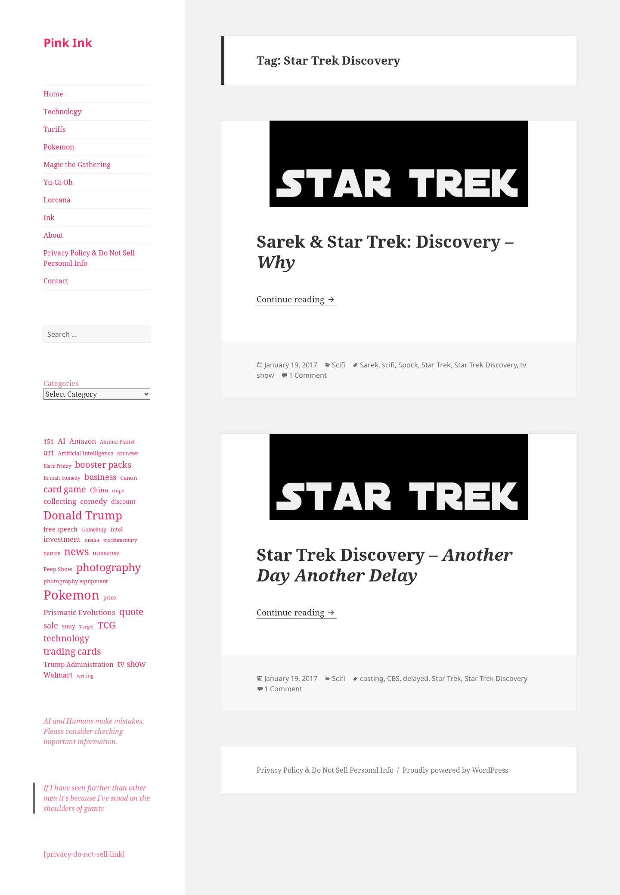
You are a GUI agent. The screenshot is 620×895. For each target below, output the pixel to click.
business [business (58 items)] (100, 476)
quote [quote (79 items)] (131, 611)
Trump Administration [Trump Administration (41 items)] (78, 664)
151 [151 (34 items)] (48, 441)
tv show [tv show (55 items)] (132, 664)
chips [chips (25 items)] (118, 490)
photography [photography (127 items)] (108, 566)
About (53, 235)
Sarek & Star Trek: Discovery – (385, 251)
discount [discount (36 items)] (123, 501)
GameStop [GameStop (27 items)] (93, 529)
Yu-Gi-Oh (58, 182)
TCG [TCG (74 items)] (106, 625)
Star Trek (436, 365)
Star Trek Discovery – (384, 564)
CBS (393, 678)
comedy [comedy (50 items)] (93, 501)
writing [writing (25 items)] (85, 675)
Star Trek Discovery (485, 365)
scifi (388, 365)
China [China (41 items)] (99, 489)
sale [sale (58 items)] (50, 625)
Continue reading (297, 299)
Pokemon (58, 147)
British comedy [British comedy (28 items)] (62, 478)
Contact (55, 281)
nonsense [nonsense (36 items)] (106, 553)
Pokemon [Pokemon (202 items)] (71, 594)
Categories (60, 383)
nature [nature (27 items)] (51, 553)
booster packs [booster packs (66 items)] (103, 464)
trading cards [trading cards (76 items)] (72, 651)
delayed (415, 678)
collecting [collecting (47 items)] (59, 501)
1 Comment (308, 375)
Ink (48, 217)
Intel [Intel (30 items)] (116, 529)
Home (53, 94)
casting (372, 678)
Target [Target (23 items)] (86, 627)
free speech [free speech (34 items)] (60, 529)
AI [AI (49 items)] (61, 441)
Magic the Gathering (77, 164)
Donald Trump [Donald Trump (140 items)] (82, 515)
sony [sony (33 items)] (68, 626)
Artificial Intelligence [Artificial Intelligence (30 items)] (85, 453)
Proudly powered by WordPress (455, 770)
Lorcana (57, 200)
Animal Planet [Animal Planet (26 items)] (117, 441)
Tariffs (54, 129)
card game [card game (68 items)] (64, 489)
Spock (408, 365)
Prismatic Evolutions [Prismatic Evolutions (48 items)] (79, 612)
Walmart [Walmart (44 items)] (58, 675)
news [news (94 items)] (76, 551)
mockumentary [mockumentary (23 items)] (120, 540)
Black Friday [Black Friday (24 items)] (57, 466)
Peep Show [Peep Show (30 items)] (57, 569)
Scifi (338, 365)
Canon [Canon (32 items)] (128, 478)
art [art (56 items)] (48, 452)
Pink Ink (67, 42)
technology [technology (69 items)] (66, 638)
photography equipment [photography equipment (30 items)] (75, 581)
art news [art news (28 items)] (127, 453)
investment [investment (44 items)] (62, 539)
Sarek (369, 365)
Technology (62, 111)
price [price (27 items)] (109, 597)
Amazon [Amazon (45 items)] (82, 441)
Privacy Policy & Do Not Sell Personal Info (89, 258)
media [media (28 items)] (91, 540)
